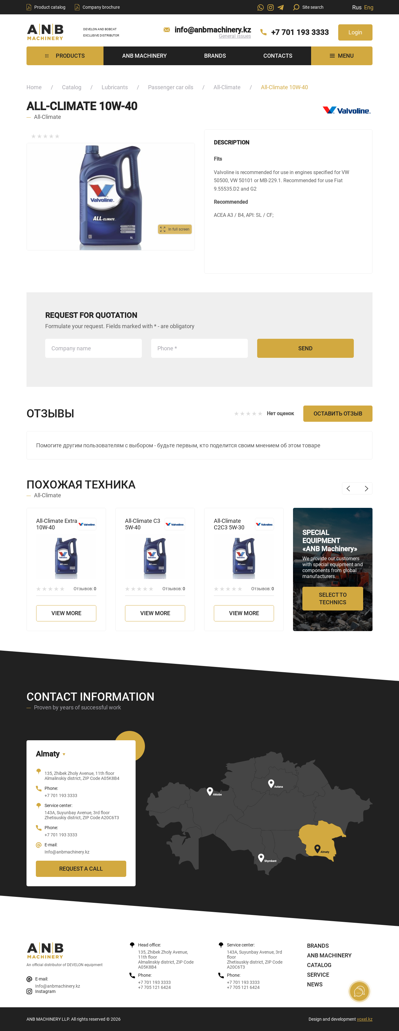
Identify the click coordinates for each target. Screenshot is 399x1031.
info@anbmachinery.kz (213, 30)
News (315, 984)
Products (65, 55)
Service (318, 974)
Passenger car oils (170, 87)
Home (34, 87)
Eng (368, 7)
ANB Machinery (144, 55)
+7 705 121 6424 (154, 987)
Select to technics (333, 598)
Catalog (71, 87)
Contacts (277, 55)
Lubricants (115, 87)
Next (366, 488)
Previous (348, 488)
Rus (357, 7)
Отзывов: (85, 588)
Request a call (81, 868)
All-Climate (227, 87)
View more (66, 613)
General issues (235, 36)
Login (355, 32)
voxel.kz (365, 1019)
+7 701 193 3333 (300, 32)
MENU (342, 55)
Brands (215, 55)
